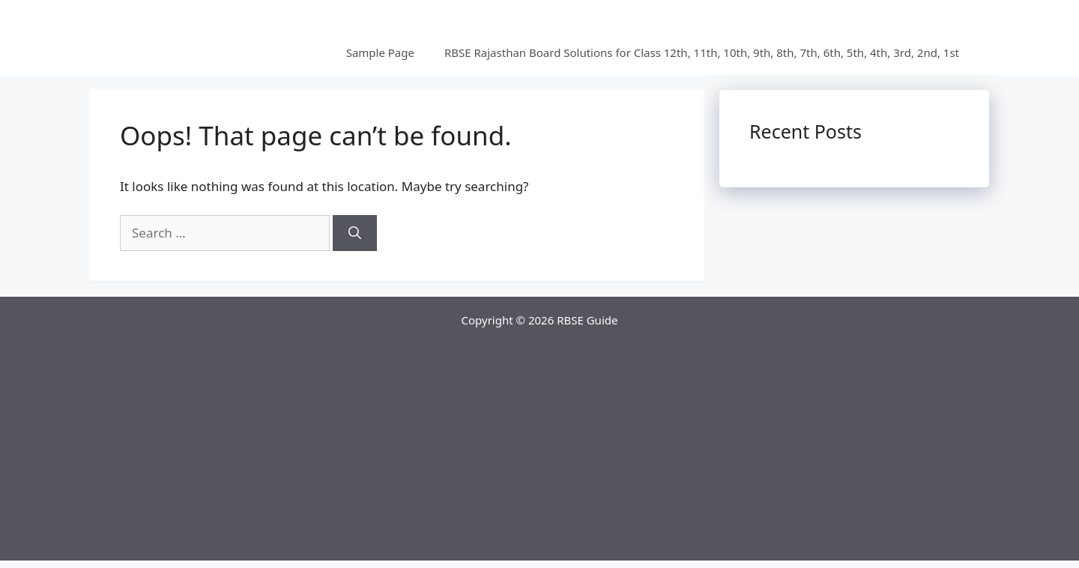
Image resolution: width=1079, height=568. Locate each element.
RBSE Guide (587, 319)
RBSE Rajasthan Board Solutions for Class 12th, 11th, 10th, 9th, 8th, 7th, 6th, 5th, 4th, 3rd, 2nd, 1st (701, 52)
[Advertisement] (539, 456)
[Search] (355, 233)
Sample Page (380, 52)
